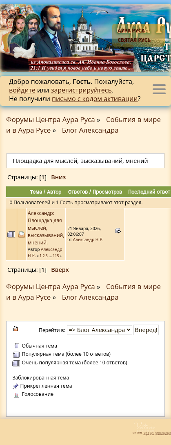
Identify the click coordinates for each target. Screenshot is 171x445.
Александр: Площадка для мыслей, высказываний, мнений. (46, 228)
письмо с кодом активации (95, 98)
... (51, 255)
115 (56, 255)
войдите (22, 90)
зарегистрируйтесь (81, 90)
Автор (54, 191)
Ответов (78, 191)
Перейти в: (52, 330)
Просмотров (107, 191)
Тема (36, 191)
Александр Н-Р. (88, 239)
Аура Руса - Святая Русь (134, 35)
